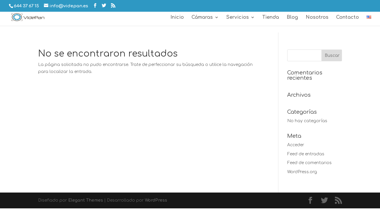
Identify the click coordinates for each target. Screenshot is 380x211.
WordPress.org (302, 172)
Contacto (347, 17)
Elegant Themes (85, 200)
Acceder (295, 145)
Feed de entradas (305, 154)
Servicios (237, 17)
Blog (292, 17)
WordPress (156, 200)
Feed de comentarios (309, 163)
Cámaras (202, 17)
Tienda (270, 17)
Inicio (177, 17)
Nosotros (317, 17)
